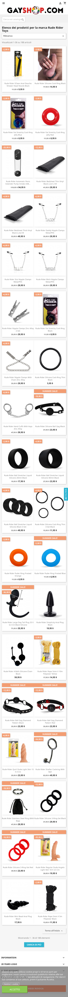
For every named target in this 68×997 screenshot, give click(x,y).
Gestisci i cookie (11, 984)
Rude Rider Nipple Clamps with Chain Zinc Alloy (18, 378)
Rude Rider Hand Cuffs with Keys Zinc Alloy (18, 427)
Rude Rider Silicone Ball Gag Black (50, 426)
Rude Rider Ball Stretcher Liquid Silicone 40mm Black (50, 476)
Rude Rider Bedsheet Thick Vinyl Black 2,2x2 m (18, 231)
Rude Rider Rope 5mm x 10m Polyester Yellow (50, 672)
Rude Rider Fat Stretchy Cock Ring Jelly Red (50, 133)
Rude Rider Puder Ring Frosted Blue (50, 573)
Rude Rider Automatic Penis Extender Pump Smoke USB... (18, 182)
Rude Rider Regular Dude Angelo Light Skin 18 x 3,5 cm (50, 868)
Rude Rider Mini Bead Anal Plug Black (18, 917)
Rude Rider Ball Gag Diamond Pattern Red (50, 721)
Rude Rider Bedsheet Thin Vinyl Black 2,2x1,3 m (50, 182)
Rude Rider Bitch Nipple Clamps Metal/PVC (50, 280)
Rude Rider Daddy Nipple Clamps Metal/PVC (50, 231)
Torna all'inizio (54, 931)
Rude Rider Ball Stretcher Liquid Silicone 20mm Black (18, 476)
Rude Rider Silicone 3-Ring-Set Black (50, 818)
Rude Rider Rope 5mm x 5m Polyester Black (50, 917)
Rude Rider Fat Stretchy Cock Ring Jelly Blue (18, 133)
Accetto (15, 989)
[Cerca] (13, 19)
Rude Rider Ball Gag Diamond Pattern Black (18, 721)
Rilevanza (34, 36)
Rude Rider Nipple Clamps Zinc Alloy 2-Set (18, 329)
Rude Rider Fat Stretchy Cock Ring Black (50, 329)
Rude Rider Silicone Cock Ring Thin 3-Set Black (50, 525)
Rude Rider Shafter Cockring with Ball (50, 770)
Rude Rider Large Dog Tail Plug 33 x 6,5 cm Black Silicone (18, 623)
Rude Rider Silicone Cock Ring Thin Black (50, 378)
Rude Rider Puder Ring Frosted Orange (18, 574)
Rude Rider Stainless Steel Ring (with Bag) (18, 819)
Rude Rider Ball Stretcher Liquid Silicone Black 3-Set (18, 525)
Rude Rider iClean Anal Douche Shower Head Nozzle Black (18, 84)
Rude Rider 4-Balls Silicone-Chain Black (18, 672)
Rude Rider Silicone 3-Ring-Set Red (18, 867)
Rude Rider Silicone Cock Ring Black (50, 83)
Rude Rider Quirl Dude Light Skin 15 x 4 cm (18, 770)
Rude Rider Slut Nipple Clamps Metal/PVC (18, 280)
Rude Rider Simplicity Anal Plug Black (50, 623)
